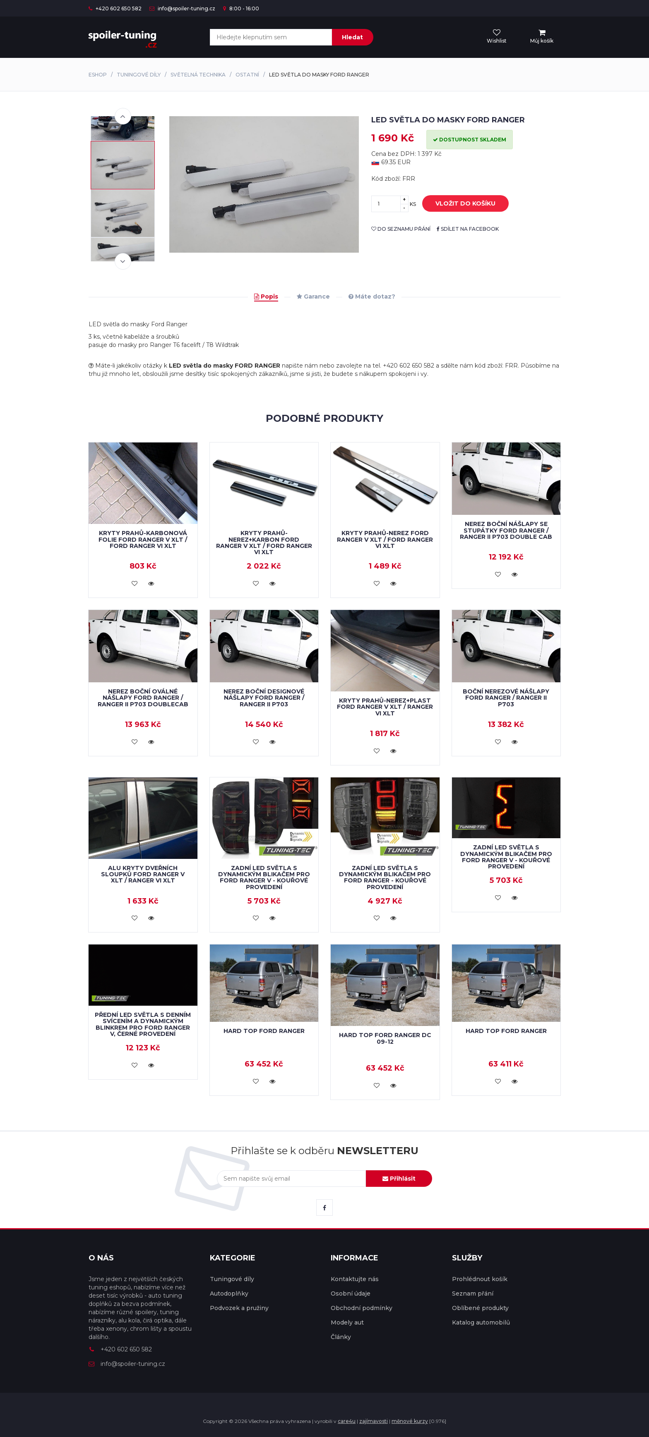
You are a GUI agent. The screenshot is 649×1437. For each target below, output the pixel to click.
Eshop (98, 75)
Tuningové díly (139, 75)
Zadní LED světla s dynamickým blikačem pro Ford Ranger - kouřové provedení (385, 877)
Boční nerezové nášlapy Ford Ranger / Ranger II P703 (506, 698)
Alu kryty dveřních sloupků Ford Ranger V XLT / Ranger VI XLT (143, 874)
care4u (347, 1421)
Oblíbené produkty (480, 1308)
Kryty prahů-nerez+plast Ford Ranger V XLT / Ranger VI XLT (385, 707)
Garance (313, 296)
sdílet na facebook (468, 229)
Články (341, 1337)
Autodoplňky (229, 1293)
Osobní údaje (350, 1293)
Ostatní (247, 75)
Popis (266, 296)
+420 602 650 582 (115, 8)
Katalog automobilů (481, 1322)
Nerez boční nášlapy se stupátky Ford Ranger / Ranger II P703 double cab (506, 530)
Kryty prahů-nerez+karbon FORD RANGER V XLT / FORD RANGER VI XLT (264, 542)
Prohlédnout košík (479, 1279)
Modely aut (347, 1322)
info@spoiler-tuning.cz (182, 8)
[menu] (541, 37)
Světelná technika (198, 75)
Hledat (352, 37)
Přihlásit (399, 1178)
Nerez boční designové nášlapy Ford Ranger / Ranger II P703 (264, 698)
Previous (123, 116)
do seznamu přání (400, 229)
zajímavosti (373, 1421)
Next (123, 261)
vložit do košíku (459, 204)
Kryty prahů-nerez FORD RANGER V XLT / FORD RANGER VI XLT (385, 539)
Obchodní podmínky (361, 1308)
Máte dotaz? (372, 296)
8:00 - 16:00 (241, 8)
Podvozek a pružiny (239, 1308)
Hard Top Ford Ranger (264, 1031)
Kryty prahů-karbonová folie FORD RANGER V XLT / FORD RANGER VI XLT (143, 539)
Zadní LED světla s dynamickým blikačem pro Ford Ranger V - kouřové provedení (264, 877)
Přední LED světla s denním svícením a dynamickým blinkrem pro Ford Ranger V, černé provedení (143, 1024)
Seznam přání (472, 1293)
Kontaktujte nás (355, 1279)
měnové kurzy (410, 1421)
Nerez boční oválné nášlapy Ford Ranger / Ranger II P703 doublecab (143, 698)
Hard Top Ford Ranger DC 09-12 (385, 1038)
